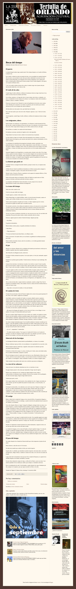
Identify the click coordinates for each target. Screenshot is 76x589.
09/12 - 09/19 (57, 102)
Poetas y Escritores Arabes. (18, 549)
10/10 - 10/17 (57, 104)
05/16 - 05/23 (57, 81)
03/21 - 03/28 (57, 69)
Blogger (51, 582)
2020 (54, 129)
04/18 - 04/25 (57, 77)
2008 (54, 47)
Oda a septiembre (10, 491)
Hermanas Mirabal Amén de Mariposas (21, 556)
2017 (54, 123)
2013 (54, 115)
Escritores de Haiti (58, 62)
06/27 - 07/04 (57, 92)
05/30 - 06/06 (57, 83)
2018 (54, 125)
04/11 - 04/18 (57, 75)
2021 (54, 131)
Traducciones (13, 25)
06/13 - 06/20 (57, 87)
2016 (54, 121)
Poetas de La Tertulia (24, 25)
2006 (54, 43)
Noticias (45, 25)
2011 (54, 111)
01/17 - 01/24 (57, 55)
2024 (54, 138)
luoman (38, 582)
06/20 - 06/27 (57, 90)
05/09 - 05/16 (57, 79)
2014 (54, 117)
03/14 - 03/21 (57, 67)
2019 (54, 127)
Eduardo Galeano (23, 65)
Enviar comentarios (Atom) (17, 486)
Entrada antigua (44, 484)
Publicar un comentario (12, 481)
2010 (54, 51)
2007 (54, 45)
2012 (54, 113)
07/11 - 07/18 (57, 96)
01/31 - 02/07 (57, 65)
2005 (54, 41)
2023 (54, 135)
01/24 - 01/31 (57, 57)
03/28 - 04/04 (57, 71)
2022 (54, 133)
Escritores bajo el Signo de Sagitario (20, 542)
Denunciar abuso (56, 144)
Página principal (56, 35)
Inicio (6, 25)
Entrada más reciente (10, 484)
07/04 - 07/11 (57, 94)
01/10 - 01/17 (57, 53)
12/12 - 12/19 (57, 108)
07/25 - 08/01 (57, 100)
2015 (54, 119)
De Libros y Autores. (36, 25)
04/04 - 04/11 (57, 73)
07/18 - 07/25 (57, 98)
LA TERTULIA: (17, 6)
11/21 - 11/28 (57, 106)
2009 (54, 49)
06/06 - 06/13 (57, 85)
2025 (54, 140)
